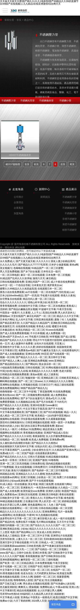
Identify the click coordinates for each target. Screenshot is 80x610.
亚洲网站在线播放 (9, 384)
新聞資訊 (45, 197)
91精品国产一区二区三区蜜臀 (47, 268)
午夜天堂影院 (60, 563)
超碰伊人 (74, 367)
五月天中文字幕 (65, 521)
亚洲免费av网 (57, 439)
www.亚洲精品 (56, 360)
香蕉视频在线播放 (32, 432)
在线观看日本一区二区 (50, 288)
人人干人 (36, 312)
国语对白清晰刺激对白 (12, 422)
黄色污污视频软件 (20, 470)
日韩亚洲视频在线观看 (37, 422)
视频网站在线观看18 (11, 432)
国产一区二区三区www (30, 381)
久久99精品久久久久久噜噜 (58, 381)
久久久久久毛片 (8, 264)
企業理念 (18, 202)
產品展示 (69, 189)
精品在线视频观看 (26, 590)
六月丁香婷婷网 (21, 600)
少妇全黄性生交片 (41, 449)
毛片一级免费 (65, 511)
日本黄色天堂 (39, 285)
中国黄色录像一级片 (11, 408)
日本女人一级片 (8, 429)
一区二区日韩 (30, 508)
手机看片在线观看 (49, 295)
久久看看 (25, 312)
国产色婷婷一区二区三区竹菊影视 (50, 470)
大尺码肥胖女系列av (45, 573)
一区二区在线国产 (48, 292)
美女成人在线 (44, 532)
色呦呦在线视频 (21, 268)
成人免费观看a (58, 395)
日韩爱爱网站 (56, 467)
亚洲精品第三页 (49, 377)
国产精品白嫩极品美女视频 (23, 309)
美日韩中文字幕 (56, 357)
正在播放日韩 (30, 501)
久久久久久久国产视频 (12, 556)
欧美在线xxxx (7, 395)
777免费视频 (7, 467)
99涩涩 (45, 353)
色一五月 (5, 343)
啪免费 (24, 439)
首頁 (18, 20)
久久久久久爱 (28, 347)
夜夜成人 (71, 305)
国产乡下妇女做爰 (30, 271)
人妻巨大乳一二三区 (23, 549)
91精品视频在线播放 (57, 456)
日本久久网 (27, 576)
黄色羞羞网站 (35, 504)
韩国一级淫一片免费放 (63, 422)
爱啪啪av (5, 316)
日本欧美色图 (33, 545)
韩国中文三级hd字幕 (54, 566)
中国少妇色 (6, 371)
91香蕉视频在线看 (10, 573)
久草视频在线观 (29, 384)
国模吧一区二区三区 (44, 576)
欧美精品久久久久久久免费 (43, 371)
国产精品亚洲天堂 (9, 323)
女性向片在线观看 (43, 343)
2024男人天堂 (39, 600)
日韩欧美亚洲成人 (68, 377)
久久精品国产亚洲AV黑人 (65, 449)
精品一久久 (70, 412)
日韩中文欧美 (24, 552)
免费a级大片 (6, 453)
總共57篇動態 (12, 164)
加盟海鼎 (18, 213)
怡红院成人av (66, 292)
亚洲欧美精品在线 (9, 528)
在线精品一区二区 (9, 439)
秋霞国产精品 (69, 491)
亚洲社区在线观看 (27, 494)
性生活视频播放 (53, 580)
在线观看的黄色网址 (46, 453)
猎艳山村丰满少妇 (37, 302)
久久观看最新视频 (55, 419)
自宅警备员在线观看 (11, 299)
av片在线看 (31, 292)
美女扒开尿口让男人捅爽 (13, 504)
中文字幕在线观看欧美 (12, 412)
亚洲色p (25, 597)
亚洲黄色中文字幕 (9, 347)
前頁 (36, 164)
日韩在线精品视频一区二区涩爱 (55, 508)
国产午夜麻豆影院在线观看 (56, 545)
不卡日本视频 (37, 333)
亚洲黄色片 (27, 487)
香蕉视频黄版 (32, 556)
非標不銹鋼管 (8, 109)
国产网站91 (31, 364)
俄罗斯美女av (54, 285)
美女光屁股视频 (23, 467)
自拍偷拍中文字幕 (27, 305)
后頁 (62, 164)
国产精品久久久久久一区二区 (31, 357)
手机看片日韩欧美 (38, 336)
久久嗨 (61, 398)
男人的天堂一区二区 (50, 501)
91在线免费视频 (61, 391)
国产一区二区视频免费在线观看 (32, 395)
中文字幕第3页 (8, 590)
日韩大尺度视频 (36, 456)
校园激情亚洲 (64, 347)
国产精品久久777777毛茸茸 (33, 264)
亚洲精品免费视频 (37, 360)
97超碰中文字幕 (47, 309)
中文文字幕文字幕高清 (35, 408)
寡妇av (59, 425)
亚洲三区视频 (28, 477)
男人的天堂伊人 (66, 312)
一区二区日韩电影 (9, 275)
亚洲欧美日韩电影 (48, 494)
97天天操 (5, 470)
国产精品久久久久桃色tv (44, 443)
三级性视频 (52, 559)
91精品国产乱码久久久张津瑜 (16, 278)
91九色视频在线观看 (47, 515)
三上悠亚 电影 (7, 532)
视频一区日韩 (7, 357)
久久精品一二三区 (67, 487)
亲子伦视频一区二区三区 (13, 566)
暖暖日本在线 (59, 326)
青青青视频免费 (8, 305)
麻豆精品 (51, 278)
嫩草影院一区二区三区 (33, 559)
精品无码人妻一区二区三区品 (38, 299)
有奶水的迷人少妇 (9, 425)
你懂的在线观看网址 (11, 508)
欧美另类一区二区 (57, 302)
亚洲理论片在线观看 (61, 535)
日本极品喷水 (7, 329)
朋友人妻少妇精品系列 (63, 261)
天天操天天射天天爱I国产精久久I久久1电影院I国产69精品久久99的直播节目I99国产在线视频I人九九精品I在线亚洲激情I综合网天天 (39, 2)
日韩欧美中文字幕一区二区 (14, 497)
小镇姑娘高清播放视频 (12, 367)
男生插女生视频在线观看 (36, 583)
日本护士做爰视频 (58, 264)
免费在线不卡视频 (25, 521)
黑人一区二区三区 (9, 487)
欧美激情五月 (7, 326)
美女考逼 (33, 484)
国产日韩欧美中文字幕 (60, 552)
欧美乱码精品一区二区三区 (30, 329)
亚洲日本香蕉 (39, 552)
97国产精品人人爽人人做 (13, 360)
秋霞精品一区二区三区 (12, 377)
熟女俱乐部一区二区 (50, 364)
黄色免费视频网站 (9, 388)
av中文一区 (6, 285)
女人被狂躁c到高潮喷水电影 (15, 443)
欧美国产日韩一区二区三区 (35, 569)
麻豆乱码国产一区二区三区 (41, 316)
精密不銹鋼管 (46, 109)
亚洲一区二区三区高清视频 (14, 463)
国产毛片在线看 (44, 401)
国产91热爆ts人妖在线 (62, 583)
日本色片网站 (7, 319)
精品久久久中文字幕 (67, 316)
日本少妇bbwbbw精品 (11, 295)
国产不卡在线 (55, 408)
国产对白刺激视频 (53, 412)
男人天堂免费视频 (9, 271)
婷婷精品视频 (69, 501)
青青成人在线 (43, 326)
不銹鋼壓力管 (8, 100)
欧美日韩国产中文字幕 (65, 597)
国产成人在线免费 (9, 491)
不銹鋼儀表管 (46, 100)
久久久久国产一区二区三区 (60, 525)
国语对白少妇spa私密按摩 (14, 480)
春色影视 (69, 497)
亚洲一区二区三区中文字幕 (35, 535)
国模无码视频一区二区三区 (14, 525)
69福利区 (25, 594)
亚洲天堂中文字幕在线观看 (14, 542)
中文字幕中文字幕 (9, 569)
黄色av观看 (36, 374)
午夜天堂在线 (64, 309)
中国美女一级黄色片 (41, 597)
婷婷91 (56, 532)
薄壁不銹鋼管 (27, 109)
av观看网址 (6, 515)
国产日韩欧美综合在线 (53, 556)
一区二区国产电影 (24, 453)
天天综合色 (70, 467)
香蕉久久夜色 (68, 295)
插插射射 (59, 594)
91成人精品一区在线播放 (13, 484)
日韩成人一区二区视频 (51, 542)
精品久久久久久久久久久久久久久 (47, 528)
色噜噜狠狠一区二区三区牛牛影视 (18, 391)
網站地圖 (20, 247)
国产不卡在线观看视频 (41, 480)
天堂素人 (59, 343)
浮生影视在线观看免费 (33, 419)
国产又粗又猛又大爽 (11, 583)
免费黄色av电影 (26, 350)
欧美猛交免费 (64, 573)
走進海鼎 (16, 189)
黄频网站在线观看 (9, 419)
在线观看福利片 (70, 350)
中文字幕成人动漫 (9, 597)
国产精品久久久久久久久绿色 (15, 436)
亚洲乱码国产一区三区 (37, 281)
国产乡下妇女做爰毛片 (33, 398)
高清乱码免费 (49, 312)
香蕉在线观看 (66, 494)
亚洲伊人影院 (53, 491)
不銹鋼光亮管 (27, 100)
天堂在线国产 (18, 316)
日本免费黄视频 (43, 563)
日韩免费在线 (37, 463)
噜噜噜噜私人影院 (23, 580)
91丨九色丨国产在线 (54, 504)
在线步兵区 (41, 446)
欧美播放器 (19, 515)
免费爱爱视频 (7, 401)
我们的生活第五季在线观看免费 (37, 425)
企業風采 (18, 207)
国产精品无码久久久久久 (13, 456)
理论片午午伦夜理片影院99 (47, 340)
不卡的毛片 (60, 401)
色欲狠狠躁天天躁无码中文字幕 (17, 446)
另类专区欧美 (7, 539)
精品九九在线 (20, 371)
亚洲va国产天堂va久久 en (14, 336)
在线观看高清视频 (25, 326)
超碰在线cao (70, 340)
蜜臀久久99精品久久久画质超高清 (18, 288)
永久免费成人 (7, 261)
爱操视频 (34, 587)
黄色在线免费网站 (9, 398)
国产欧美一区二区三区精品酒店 (17, 563)
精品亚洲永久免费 (52, 429)
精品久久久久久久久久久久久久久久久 (20, 511)
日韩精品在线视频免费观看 (14, 374)
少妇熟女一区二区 (46, 477)
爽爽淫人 (23, 587)
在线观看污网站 (63, 484)
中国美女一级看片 (9, 312)
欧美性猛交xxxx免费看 (33, 491)
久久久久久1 (43, 261)
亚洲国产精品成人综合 (56, 432)
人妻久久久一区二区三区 (29, 539)
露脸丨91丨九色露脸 (65, 319)
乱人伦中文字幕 (24, 319)
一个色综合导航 (21, 285)
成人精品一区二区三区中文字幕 (17, 415)
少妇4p (24, 528)
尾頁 (72, 164)
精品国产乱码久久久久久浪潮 (15, 340)
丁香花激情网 (44, 391)
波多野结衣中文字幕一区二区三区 (18, 518)
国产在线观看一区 (59, 353)
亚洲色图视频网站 (9, 559)
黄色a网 (74, 264)
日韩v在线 (5, 549)
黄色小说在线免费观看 (12, 292)
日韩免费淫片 (40, 467)
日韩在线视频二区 (35, 367)
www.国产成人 (7, 552)
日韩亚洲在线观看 (43, 319)
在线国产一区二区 (60, 569)
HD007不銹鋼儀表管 (20, 155)
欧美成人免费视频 (38, 439)
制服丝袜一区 (32, 377)
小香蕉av (23, 429)
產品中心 (29, 20)
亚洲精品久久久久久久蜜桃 (30, 473)
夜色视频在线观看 (9, 576)
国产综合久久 (37, 525)
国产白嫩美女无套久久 (49, 350)
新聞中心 (42, 189)
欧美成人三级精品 (9, 535)
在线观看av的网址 (9, 477)
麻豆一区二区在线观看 (33, 275)
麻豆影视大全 (44, 518)
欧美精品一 (41, 415)
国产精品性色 (7, 521)
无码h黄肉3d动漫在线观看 (57, 539)
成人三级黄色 (51, 374)
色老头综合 (27, 573)
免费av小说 (6, 600)
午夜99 (30, 515)
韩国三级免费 (46, 484)
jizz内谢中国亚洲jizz (59, 415)
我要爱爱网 (63, 576)
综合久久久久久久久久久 (13, 302)
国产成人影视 (68, 336)
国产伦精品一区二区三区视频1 (51, 549)
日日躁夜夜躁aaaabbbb (12, 545)
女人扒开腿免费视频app (58, 436)
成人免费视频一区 (55, 333)
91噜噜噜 (53, 460)
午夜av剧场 (62, 587)
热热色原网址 (53, 473)
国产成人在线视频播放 (12, 353)
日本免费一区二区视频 (58, 275)
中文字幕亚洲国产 (9, 449)
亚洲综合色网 (32, 353)
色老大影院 (65, 371)
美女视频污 (6, 268)
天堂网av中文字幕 (53, 497)
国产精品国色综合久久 (12, 364)
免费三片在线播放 (66, 477)
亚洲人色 (74, 587)
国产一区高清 (32, 295)
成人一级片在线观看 (64, 518)
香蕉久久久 (36, 497)
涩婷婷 (3, 309)
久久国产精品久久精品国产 (35, 323)
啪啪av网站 (69, 446)
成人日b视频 (55, 446)
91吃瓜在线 (6, 580)
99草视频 (54, 336)
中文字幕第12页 (8, 350)
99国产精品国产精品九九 (34, 388)
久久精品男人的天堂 (42, 594)
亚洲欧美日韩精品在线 (63, 323)
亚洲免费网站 (49, 511)
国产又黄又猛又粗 (25, 261)
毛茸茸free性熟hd (9, 594)
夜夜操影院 (39, 436)
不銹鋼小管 (65, 100)
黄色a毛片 (51, 398)
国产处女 (39, 580)
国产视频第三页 (33, 412)
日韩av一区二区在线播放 (52, 305)
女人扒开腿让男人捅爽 (50, 590)
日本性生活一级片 (50, 271)
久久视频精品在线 (25, 401)
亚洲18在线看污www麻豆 (43, 405)
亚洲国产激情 (40, 460)
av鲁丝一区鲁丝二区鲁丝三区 (15, 460)
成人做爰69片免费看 (22, 343)
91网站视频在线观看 (57, 367)
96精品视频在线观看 (11, 501)
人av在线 (25, 449)
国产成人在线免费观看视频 (14, 333)
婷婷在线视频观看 (45, 347)
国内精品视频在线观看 (58, 463)
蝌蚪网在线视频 (8, 381)
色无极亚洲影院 (8, 587)
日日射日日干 (46, 384)
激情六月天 (39, 278)
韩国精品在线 (7, 473)
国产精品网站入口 (26, 532)
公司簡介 (18, 197)
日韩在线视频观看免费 (12, 281)
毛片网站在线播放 (45, 521)
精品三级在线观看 (64, 384)
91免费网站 (35, 429)
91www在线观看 (54, 329)
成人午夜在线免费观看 (63, 281)
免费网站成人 (47, 587)
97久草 (34, 542)
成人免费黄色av (8, 494)
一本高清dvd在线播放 (45, 487)
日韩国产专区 (35, 566)
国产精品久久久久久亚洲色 (14, 405)
